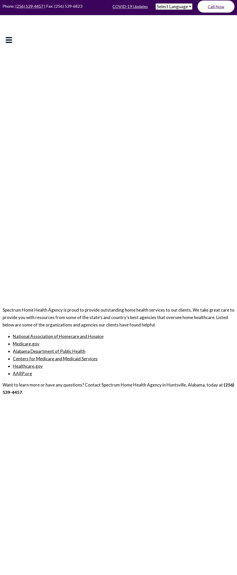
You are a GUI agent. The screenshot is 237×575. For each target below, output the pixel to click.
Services (119, 464)
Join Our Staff (118, 441)
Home (118, 425)
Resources (118, 448)
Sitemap (150, 495)
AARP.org (22, 373)
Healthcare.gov (28, 366)
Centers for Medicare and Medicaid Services (55, 358)
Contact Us (118, 480)
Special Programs (118, 472)
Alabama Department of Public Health (49, 351)
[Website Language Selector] (174, 6)
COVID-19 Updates (130, 6)
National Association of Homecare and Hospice (58, 336)
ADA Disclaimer (94, 495)
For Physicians (118, 456)
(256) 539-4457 (29, 6)
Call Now (216, 6)
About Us (118, 433)
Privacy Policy (125, 495)
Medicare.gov (26, 343)
